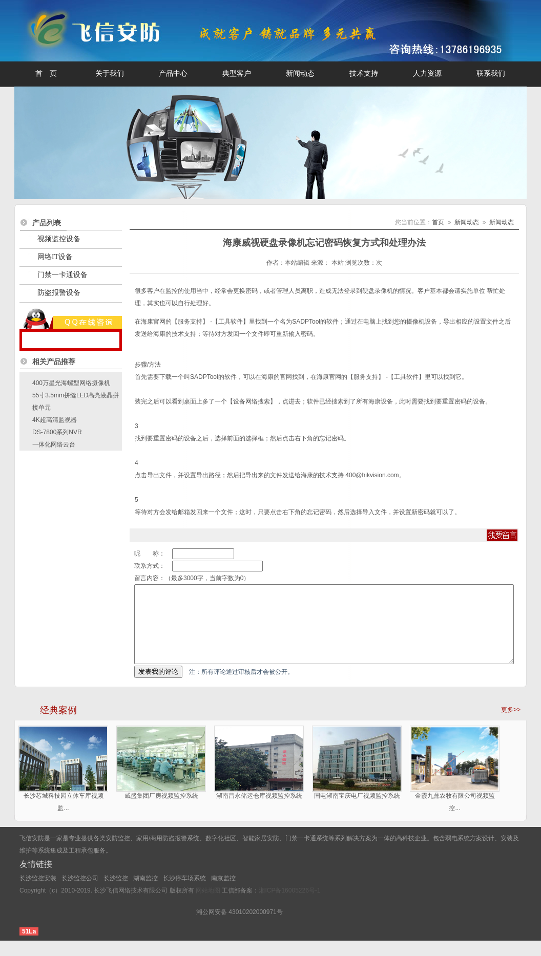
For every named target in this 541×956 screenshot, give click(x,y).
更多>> (511, 725)
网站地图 (208, 905)
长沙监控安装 (37, 893)
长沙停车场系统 (184, 893)
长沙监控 (115, 893)
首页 (438, 222)
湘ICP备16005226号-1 (289, 905)
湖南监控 (145, 893)
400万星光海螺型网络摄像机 (71, 383)
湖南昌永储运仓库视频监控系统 (259, 811)
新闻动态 (466, 222)
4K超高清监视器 (54, 419)
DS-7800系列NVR (57, 432)
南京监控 (223, 893)
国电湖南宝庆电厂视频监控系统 (357, 811)
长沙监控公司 (79, 893)
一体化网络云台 (53, 444)
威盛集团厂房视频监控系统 (161, 811)
